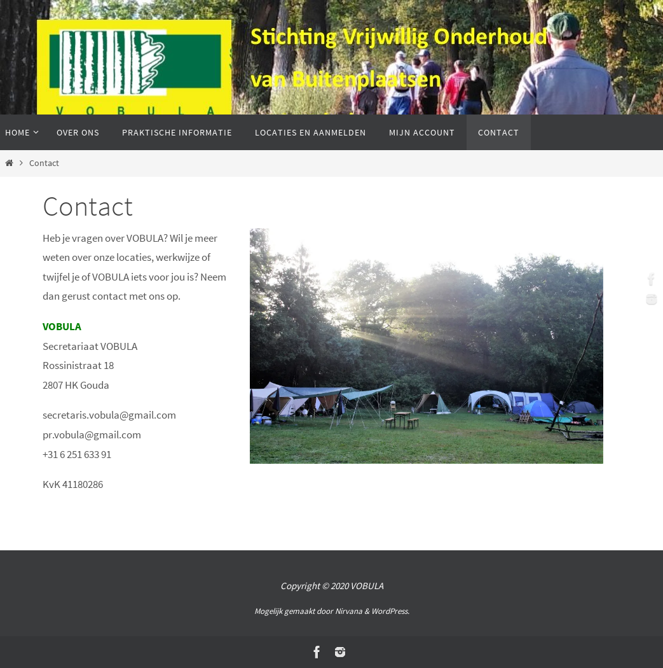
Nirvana (348, 611)
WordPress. (390, 611)
